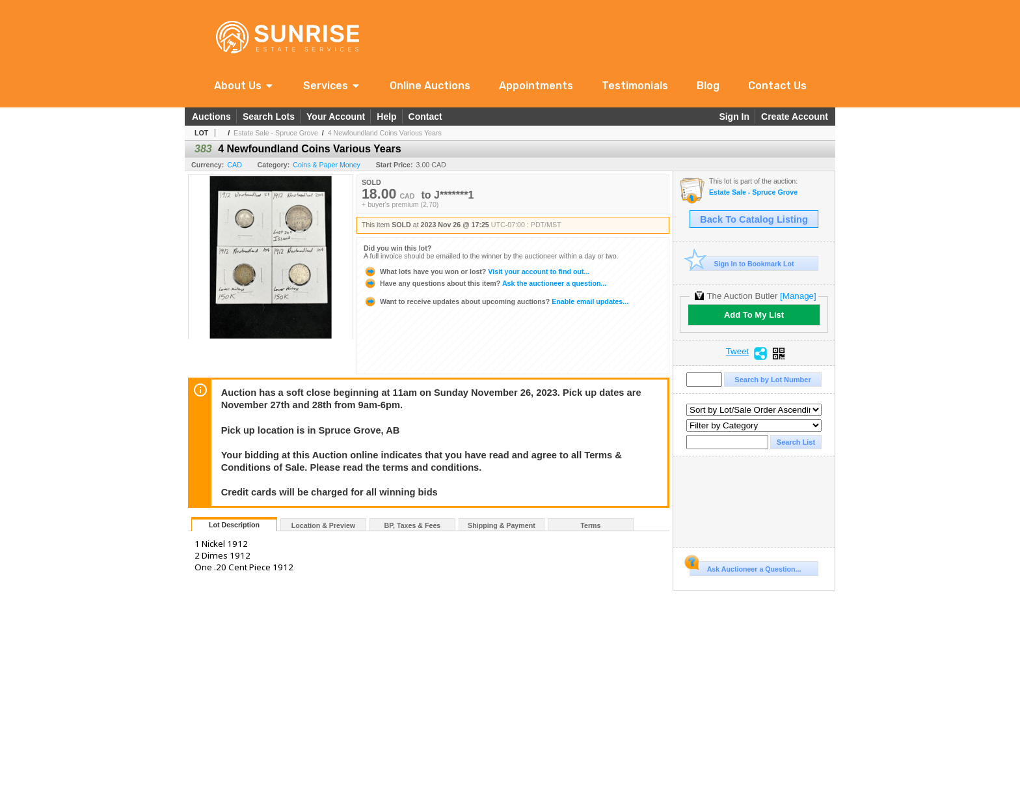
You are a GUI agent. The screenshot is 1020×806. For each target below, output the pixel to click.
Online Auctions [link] (430, 85)
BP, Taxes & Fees (412, 525)
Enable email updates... (496, 301)
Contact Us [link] (777, 85)
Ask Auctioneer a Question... (745, 567)
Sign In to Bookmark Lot (742, 263)
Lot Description (234, 525)
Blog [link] (708, 85)
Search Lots (269, 116)
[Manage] (797, 296)
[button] (244, 85)
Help (386, 116)
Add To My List (754, 315)
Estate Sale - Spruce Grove (276, 133)
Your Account (335, 116)
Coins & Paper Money (326, 165)
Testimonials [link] (635, 85)
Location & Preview (323, 525)
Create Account (794, 116)
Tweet (737, 351)
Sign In (734, 116)
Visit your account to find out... (476, 271)
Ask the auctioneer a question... (485, 283)
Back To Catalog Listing (754, 219)
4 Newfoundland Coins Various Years (385, 133)
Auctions (211, 116)
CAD (234, 165)
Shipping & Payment (501, 525)
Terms (590, 525)
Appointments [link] (536, 85)
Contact (425, 116)
